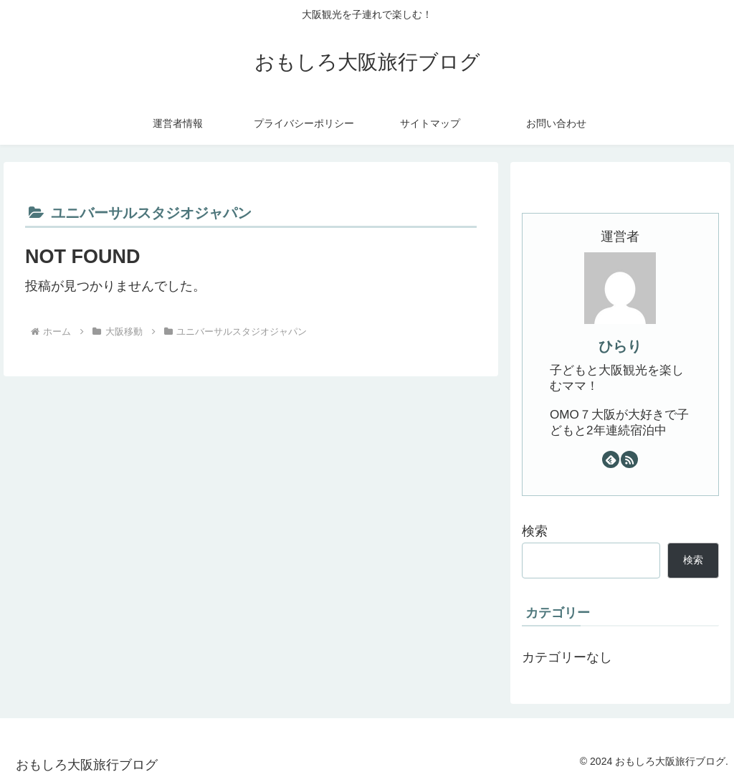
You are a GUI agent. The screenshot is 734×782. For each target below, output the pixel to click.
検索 (535, 531)
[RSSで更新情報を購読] (629, 459)
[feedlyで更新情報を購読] (610, 459)
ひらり (620, 346)
